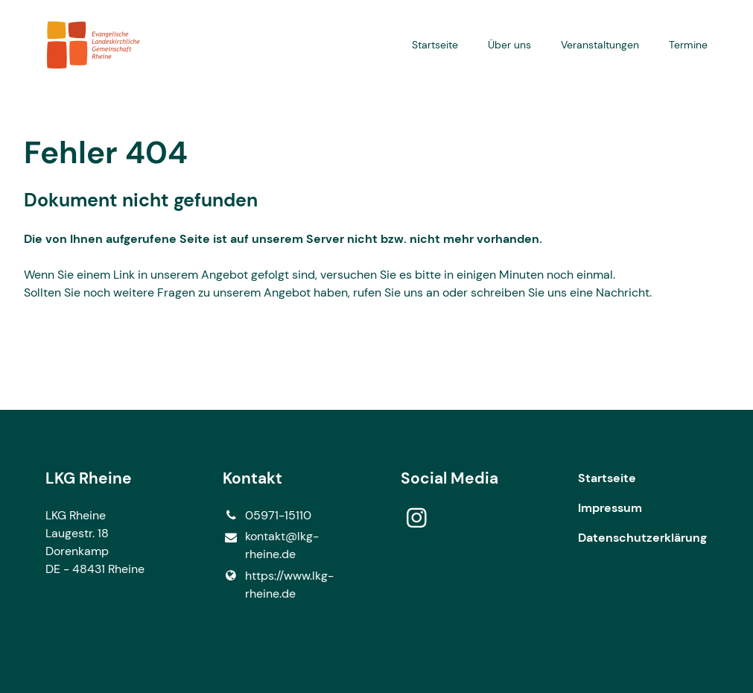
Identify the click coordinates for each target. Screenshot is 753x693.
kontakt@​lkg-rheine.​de (271, 545)
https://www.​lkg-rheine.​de (278, 585)
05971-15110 (267, 516)
